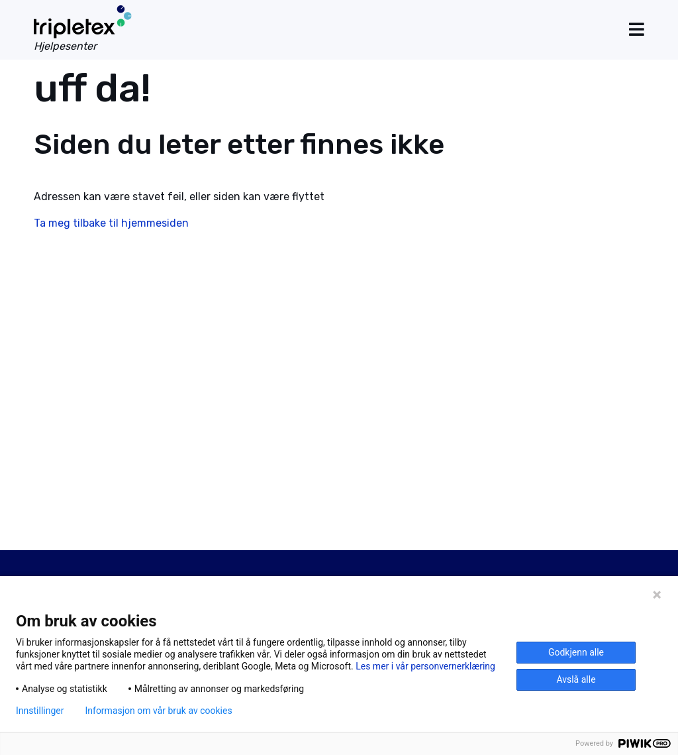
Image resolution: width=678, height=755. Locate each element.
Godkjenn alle (576, 652)
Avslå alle (575, 679)
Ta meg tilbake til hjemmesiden (111, 223)
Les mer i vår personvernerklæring (425, 666)
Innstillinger (40, 710)
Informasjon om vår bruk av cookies (158, 710)
